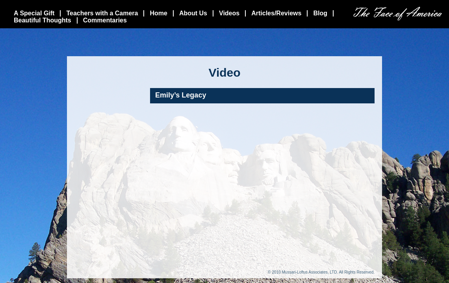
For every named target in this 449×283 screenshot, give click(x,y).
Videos (229, 13)
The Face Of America (397, 13)
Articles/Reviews (276, 13)
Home (158, 13)
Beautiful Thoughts (42, 20)
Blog (320, 13)
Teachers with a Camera (102, 13)
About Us (193, 13)
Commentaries (105, 20)
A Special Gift (34, 13)
